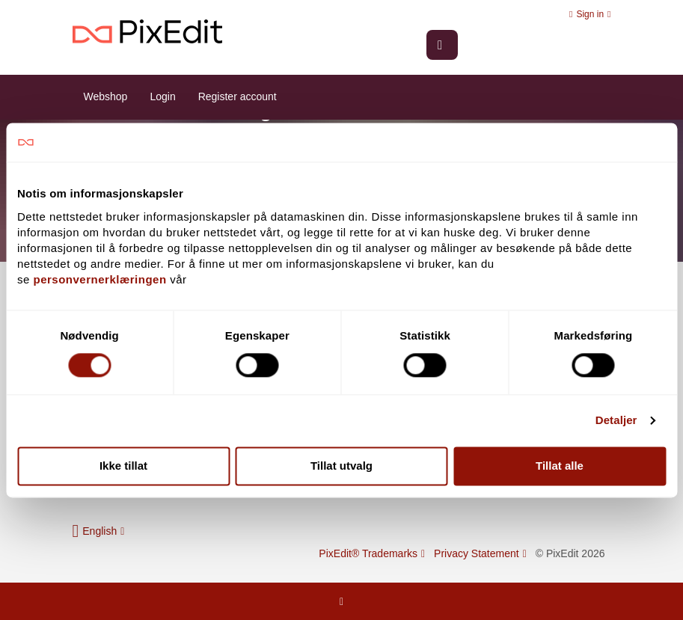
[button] (99, 531)
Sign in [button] (589, 14)
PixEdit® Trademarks (372, 553)
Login (162, 96)
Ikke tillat (123, 465)
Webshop (106, 96)
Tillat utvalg (341, 465)
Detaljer (616, 420)
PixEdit (147, 32)
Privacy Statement (480, 553)
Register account (237, 96)
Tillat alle (560, 465)
